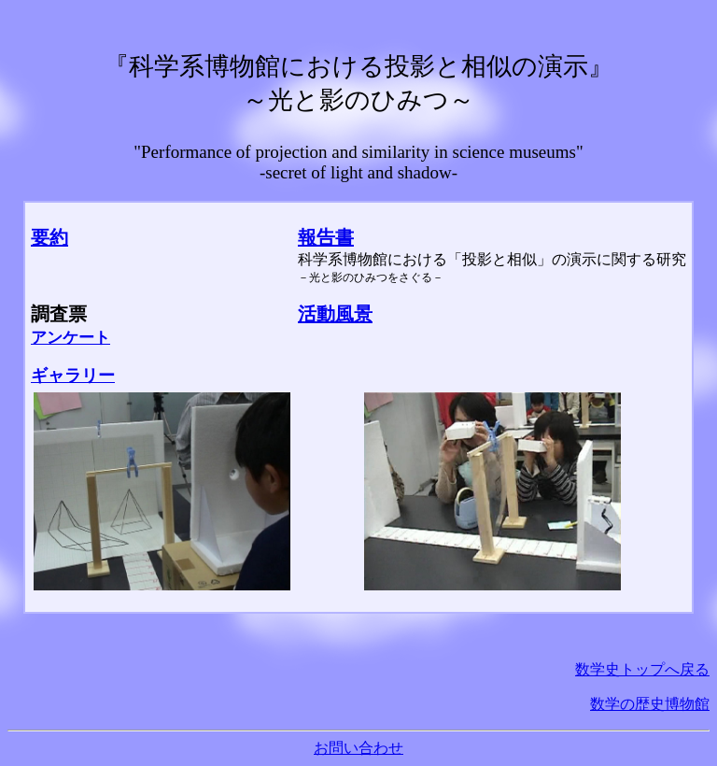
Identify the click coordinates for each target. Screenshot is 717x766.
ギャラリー (73, 375)
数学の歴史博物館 (650, 704)
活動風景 (335, 314)
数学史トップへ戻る (642, 669)
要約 (49, 237)
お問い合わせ (358, 748)
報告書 (326, 237)
